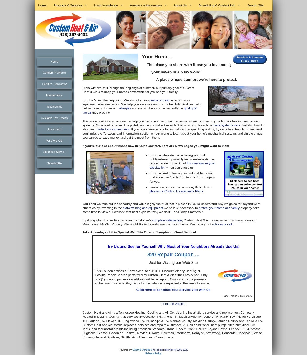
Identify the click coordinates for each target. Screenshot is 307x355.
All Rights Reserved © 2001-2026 (170, 350)
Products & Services (68, 5)
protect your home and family (219, 208)
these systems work (227, 125)
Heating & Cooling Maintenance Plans (176, 191)
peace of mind (159, 100)
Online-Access (142, 349)
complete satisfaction (167, 220)
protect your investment (112, 129)
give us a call (222, 224)
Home (42, 5)
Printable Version (173, 304)
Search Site (255, 5)
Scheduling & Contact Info (217, 5)
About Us (180, 5)
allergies (125, 108)
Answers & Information (146, 5)
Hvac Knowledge (106, 5)
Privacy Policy (153, 353)
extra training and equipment (143, 208)
